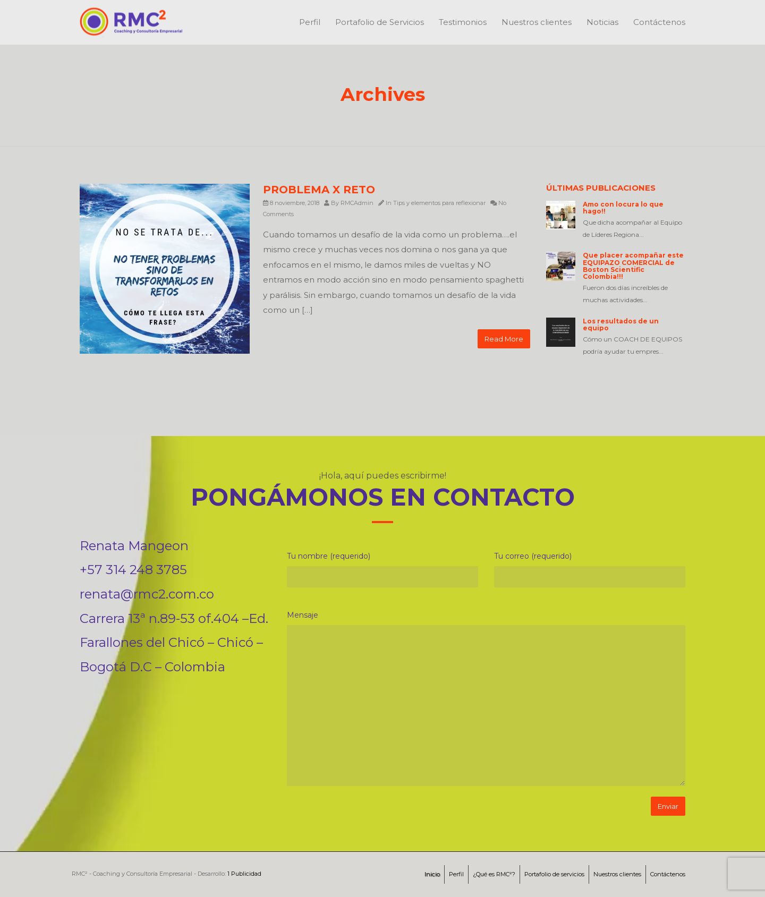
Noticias (602, 22)
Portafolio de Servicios (379, 22)
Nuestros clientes (537, 22)
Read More (503, 339)
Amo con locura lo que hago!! (623, 207)
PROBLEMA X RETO (319, 189)
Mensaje (302, 615)
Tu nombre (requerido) (328, 556)
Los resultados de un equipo (621, 324)
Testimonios (463, 22)
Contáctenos (659, 22)
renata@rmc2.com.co (147, 594)
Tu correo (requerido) (533, 556)
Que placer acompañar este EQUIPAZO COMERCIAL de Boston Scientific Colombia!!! (633, 265)
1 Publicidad (244, 873)
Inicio (432, 874)
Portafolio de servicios (554, 874)
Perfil (309, 22)
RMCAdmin (357, 203)
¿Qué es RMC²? (494, 874)
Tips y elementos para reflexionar (439, 203)
